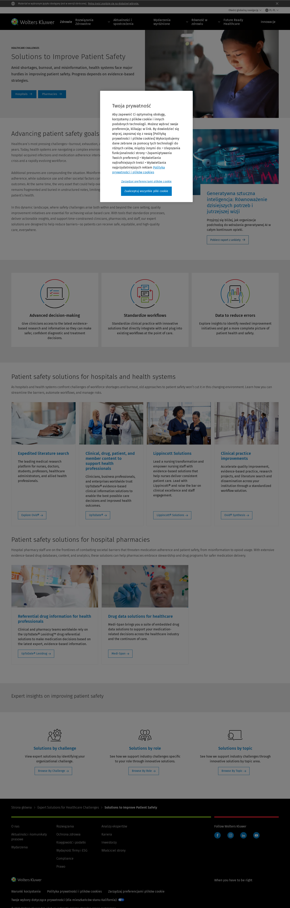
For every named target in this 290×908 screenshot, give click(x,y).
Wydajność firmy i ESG (71, 850)
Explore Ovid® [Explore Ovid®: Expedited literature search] (30, 515)
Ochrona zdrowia (68, 834)
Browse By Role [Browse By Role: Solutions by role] (142, 771)
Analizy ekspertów (114, 826)
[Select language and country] (272, 10)
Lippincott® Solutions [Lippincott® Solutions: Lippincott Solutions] (170, 515)
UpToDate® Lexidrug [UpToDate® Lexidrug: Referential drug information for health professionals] (34, 653)
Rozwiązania (65, 826)
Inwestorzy (109, 842)
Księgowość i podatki (71, 842)
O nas (15, 826)
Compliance (65, 858)
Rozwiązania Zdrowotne (92, 22)
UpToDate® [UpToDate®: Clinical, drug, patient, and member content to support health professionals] (96, 515)
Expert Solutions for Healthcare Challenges (68, 807)
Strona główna (21, 807)
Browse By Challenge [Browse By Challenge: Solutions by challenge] (51, 771)
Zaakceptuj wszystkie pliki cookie (146, 191)
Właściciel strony (113, 850)
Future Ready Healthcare (233, 22)
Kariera (107, 834)
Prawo (60, 866)
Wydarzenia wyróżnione (170, 22)
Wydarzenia (19, 847)
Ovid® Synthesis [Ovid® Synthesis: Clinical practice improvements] (234, 515)
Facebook (217, 835)
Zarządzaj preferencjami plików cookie (136, 891)
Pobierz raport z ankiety (225, 240)
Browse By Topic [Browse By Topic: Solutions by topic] (232, 771)
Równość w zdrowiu (206, 22)
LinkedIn (243, 835)
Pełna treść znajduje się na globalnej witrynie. (113, 3)
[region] (146, 146)
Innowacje (268, 22)
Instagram (230, 835)
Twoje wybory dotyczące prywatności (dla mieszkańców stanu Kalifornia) (64, 900)
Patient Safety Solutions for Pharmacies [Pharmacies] (52, 94)
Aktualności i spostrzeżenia (123, 22)
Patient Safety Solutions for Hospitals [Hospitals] (23, 94)
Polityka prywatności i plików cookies (74, 891)
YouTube (256, 835)
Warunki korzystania (26, 891)
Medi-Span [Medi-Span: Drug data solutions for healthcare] (118, 653)
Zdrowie (66, 22)
